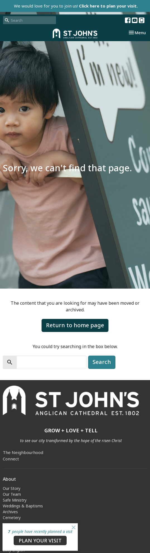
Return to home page (75, 325)
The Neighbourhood (23, 452)
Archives (10, 511)
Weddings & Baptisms (23, 506)
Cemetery (12, 517)
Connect (11, 459)
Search (102, 362)
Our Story (11, 488)
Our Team (12, 494)
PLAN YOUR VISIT (40, 540)
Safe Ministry (14, 500)
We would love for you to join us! (76, 6)
